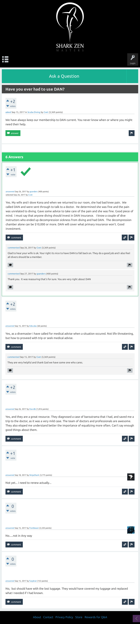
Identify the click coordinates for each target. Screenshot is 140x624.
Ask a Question (64, 76)
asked (8, 112)
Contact (48, 617)
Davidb (32, 409)
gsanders (34, 191)
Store (78, 617)
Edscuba (33, 326)
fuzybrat (33, 581)
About (37, 617)
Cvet (46, 112)
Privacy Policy (64, 617)
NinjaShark (34, 475)
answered (10, 191)
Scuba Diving (34, 112)
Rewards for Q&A (96, 617)
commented (14, 247)
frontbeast (34, 528)
